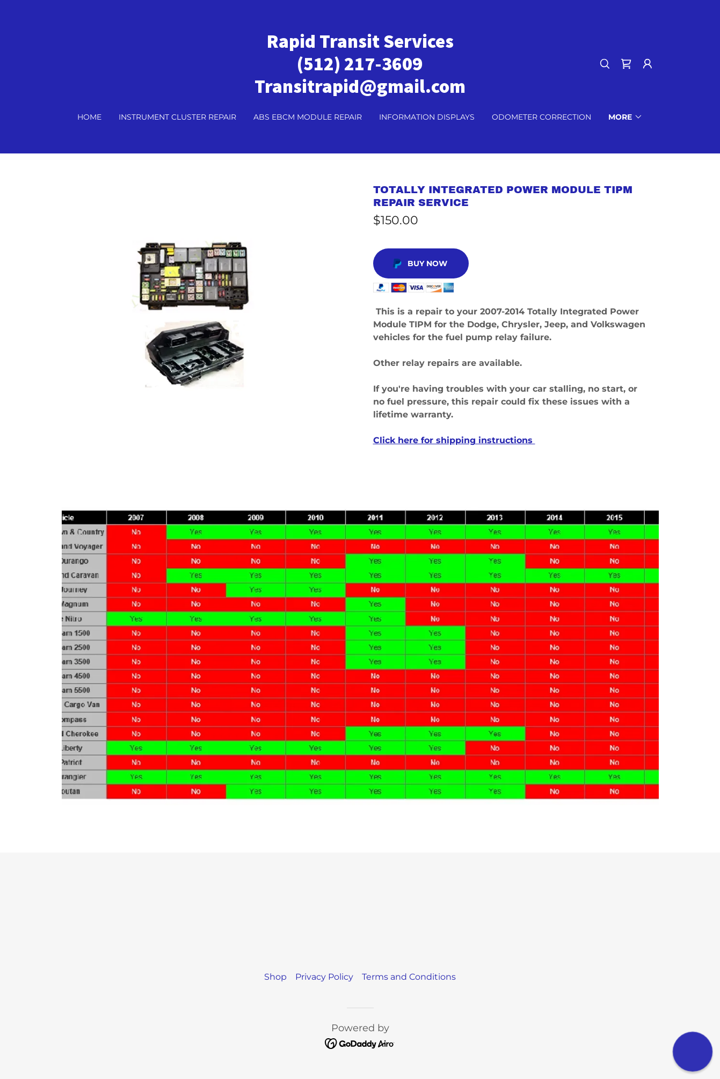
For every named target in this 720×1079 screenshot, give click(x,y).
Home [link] (89, 117)
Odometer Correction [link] (541, 117)
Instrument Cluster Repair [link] (177, 117)
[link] (360, 90)
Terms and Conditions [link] (409, 977)
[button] (647, 64)
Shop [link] (275, 977)
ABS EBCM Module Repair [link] (307, 117)
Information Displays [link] (427, 117)
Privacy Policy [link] (324, 977)
